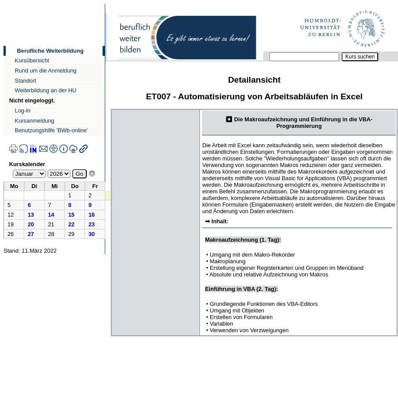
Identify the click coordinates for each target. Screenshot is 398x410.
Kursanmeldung (35, 120)
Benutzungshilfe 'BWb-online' (51, 130)
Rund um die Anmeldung (46, 70)
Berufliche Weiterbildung (50, 50)
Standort (25, 80)
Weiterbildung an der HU (46, 90)
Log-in (23, 110)
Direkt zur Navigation (3, 3)
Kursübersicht (32, 60)
